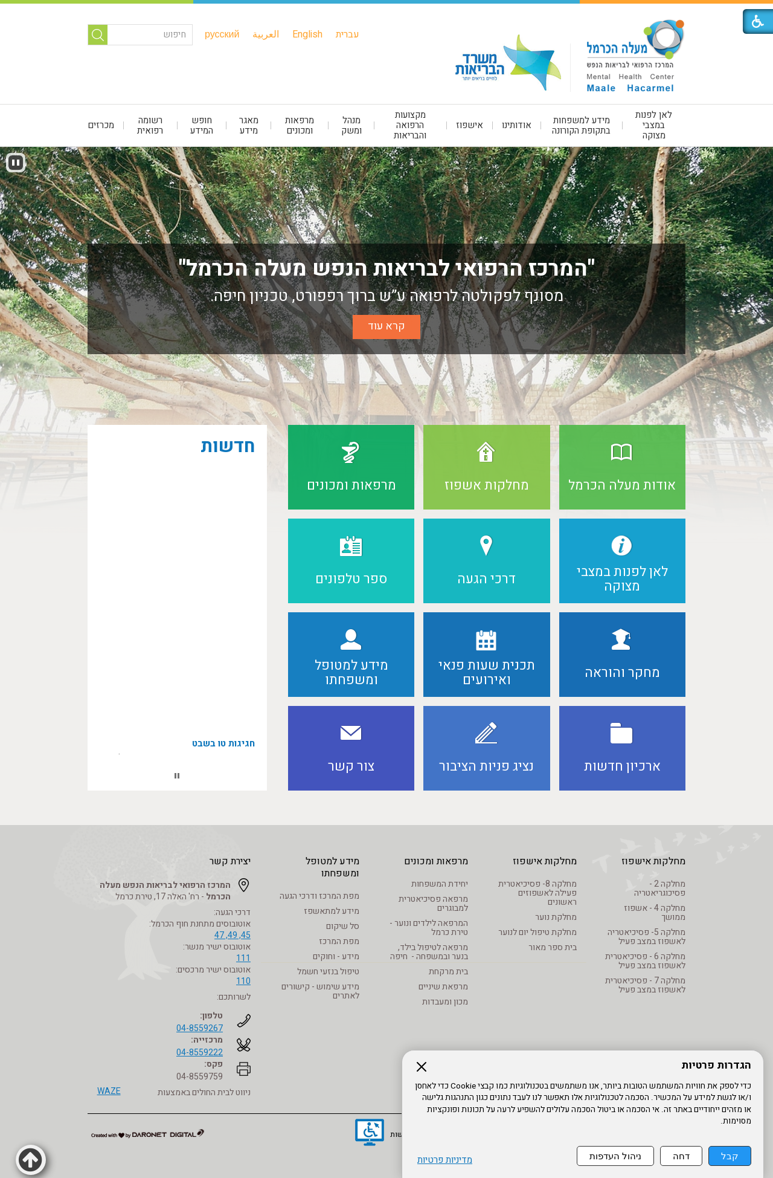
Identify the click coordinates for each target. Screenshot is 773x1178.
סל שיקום (342, 926)
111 (243, 958)
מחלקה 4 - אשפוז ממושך (654, 913)
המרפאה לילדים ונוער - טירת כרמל (429, 928)
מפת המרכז (339, 941)
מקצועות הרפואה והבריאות (410, 125)
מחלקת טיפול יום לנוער (537, 932)
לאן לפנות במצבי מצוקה (653, 125)
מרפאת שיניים (443, 986)
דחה (681, 1156)
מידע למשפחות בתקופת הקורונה (581, 125)
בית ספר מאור (552, 947)
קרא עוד (386, 326)
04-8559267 (199, 1028)
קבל (730, 1156)
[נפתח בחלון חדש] (369, 1134)
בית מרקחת (448, 971)
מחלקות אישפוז (653, 861)
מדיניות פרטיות (444, 1160)
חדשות (227, 446)
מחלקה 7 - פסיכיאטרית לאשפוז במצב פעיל (645, 985)
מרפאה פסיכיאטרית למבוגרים (433, 903)
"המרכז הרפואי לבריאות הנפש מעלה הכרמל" (387, 268)
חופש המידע (201, 125)
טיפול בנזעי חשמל (328, 971)
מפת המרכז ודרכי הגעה (319, 896)
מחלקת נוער (556, 917)
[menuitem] (347, 34)
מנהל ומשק (351, 125)
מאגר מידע (248, 125)
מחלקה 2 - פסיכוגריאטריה (659, 888)
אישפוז (469, 125)
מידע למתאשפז (331, 911)
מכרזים (101, 125)
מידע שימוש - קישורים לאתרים (320, 991)
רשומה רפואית (150, 125)
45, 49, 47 (232, 935)
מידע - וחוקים (336, 956)
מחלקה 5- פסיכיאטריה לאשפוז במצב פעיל (646, 937)
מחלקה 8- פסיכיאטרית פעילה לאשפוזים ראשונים (537, 893)
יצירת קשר (230, 861)
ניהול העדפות (615, 1156)
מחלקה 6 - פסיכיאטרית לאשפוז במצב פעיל (645, 961)
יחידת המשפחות (439, 884)
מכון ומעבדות (445, 1001)
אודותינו (516, 125)
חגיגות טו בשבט (223, 749)
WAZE (109, 1091)
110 (243, 981)
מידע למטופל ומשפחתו (332, 867)
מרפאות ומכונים (299, 125)
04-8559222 (199, 1052)
